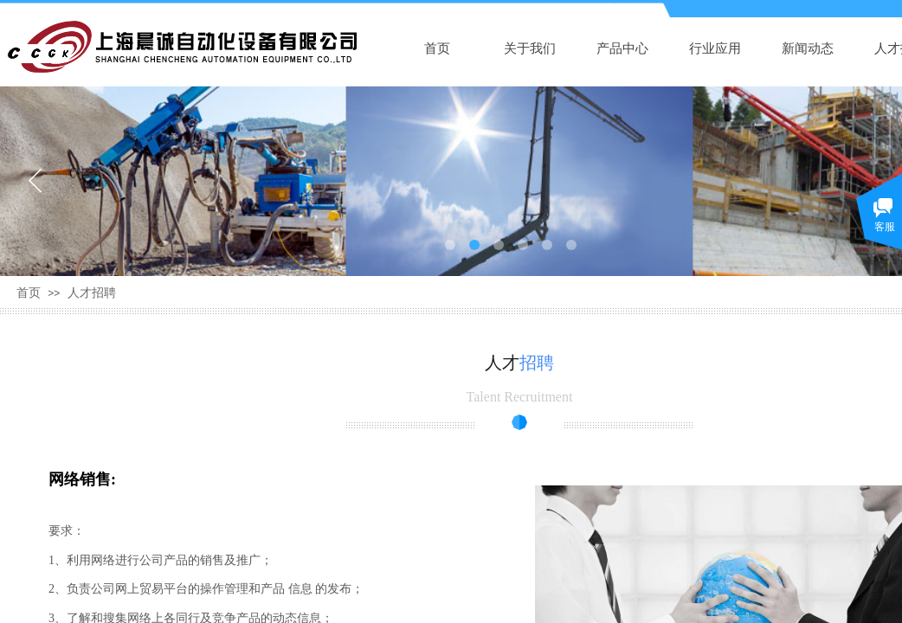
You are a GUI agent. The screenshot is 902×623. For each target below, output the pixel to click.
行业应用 (715, 48)
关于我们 (530, 48)
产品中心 (622, 48)
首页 (437, 48)
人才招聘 (92, 292)
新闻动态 (808, 48)
